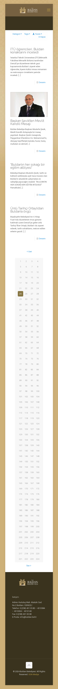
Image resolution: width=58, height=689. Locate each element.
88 (38, 375)
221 (20, 559)
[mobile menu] (48, 10)
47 (32, 321)
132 (37, 434)
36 (38, 304)
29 (20, 299)
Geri (29, 251)
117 (20, 418)
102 (26, 396)
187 (32, 510)
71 (32, 353)
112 (37, 407)
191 (32, 516)
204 (37, 532)
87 (32, 375)
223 (32, 559)
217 (20, 553)
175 (32, 494)
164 (37, 478)
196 (37, 521)
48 (38, 321)
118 (26, 418)
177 (20, 499)
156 (37, 467)
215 (32, 548)
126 (26, 429)
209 (20, 543)
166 (26, 483)
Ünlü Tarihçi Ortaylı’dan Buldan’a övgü (26, 209)
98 (26, 391)
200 (37, 526)
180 (37, 499)
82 (26, 369)
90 (26, 380)
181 (20, 505)
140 (37, 445)
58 (26, 337)
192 (37, 516)
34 (26, 304)
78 (26, 364)
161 (20, 478)
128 (37, 429)
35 (32, 304)
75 (32, 359)
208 (37, 537)
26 (26, 294)
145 (20, 456)
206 (26, 537)
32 (38, 299)
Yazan (38, 34)
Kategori (17, 34)
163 (32, 478)
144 (37, 451)
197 (20, 526)
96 (38, 386)
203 (32, 532)
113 (20, 413)
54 (26, 332)
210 (26, 543)
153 (20, 467)
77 (20, 364)
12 (38, 272)
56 (38, 332)
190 (26, 516)
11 (32, 272)
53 (20, 332)
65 (20, 348)
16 (38, 277)
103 (32, 396)
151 (32, 461)
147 (32, 456)
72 (38, 353)
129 (20, 434)
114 (26, 413)
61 (20, 342)
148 (37, 456)
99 (32, 391)
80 (38, 364)
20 (38, 283)
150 (26, 461)
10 (26, 272)
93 (20, 386)
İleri (29, 566)
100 (37, 391)
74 (26, 359)
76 (38, 359)
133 (20, 440)
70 (26, 353)
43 (32, 315)
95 (32, 386)
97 (20, 391)
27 (32, 294)
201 (20, 532)
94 (26, 386)
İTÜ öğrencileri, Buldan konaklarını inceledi (27, 50)
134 (26, 440)
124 (37, 424)
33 (20, 304)
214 (26, 548)
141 (20, 451)
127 (32, 429)
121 (20, 424)
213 (20, 548)
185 (20, 510)
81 (20, 369)
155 (32, 467)
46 (26, 321)
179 (32, 499)
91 (32, 380)
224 (37, 559)
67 (32, 348)
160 (37, 472)
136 (37, 440)
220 (37, 553)
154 (26, 467)
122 (26, 424)
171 (32, 488)
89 (20, 380)
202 (26, 532)
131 (32, 434)
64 (38, 342)
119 (32, 418)
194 (26, 521)
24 (38, 288)
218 (26, 553)
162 (26, 478)
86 (26, 375)
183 (32, 505)
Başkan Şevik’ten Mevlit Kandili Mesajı (27, 122)
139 (32, 445)
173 (20, 494)
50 (26, 326)
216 (37, 548)
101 (20, 396)
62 (26, 342)
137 (20, 445)
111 (32, 407)
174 (26, 494)
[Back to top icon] (29, 665)
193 (20, 521)
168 (37, 483)
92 (38, 380)
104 (37, 396)
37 (20, 310)
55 (32, 332)
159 (32, 472)
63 (32, 342)
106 (26, 402)
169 (20, 488)
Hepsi (41, 37)
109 (20, 407)
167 (32, 483)
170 (26, 488)
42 (26, 315)
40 (38, 310)
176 (37, 494)
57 (20, 337)
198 (26, 526)
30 (26, 299)
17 (20, 283)
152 (37, 461)
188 (37, 510)
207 (32, 537)
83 (32, 369)
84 (38, 369)
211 (32, 543)
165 (20, 483)
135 (32, 440)
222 (26, 559)
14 (26, 277)
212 (37, 543)
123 (32, 424)
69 (20, 353)
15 (32, 277)
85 (20, 375)
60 (38, 337)
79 (32, 364)
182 (26, 505)
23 (32, 288)
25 (20, 294)
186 (26, 510)
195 (32, 521)
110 (26, 407)
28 (38, 294)
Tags (27, 34)
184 (37, 505)
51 (32, 326)
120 (37, 418)
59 (32, 337)
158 (26, 472)
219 (32, 553)
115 (32, 413)
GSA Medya (33, 674)
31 (32, 299)
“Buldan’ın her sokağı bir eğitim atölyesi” (27, 166)
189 (20, 516)
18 (26, 283)
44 (38, 315)
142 (26, 451)
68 (38, 348)
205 (20, 537)
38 (26, 310)
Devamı (42, 82)
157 (20, 472)
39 (32, 310)
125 (20, 429)
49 (20, 326)
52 (38, 326)
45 (20, 321)
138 (26, 445)
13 (20, 277)
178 (26, 499)
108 (37, 402)
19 (32, 283)
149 (20, 461)
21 (20, 288)
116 (37, 413)
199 (32, 526)
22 (26, 288)
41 (20, 315)
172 (37, 488)
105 (20, 402)
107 (32, 402)
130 (26, 434)
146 (26, 456)
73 (20, 359)
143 (32, 451)
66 (26, 348)
